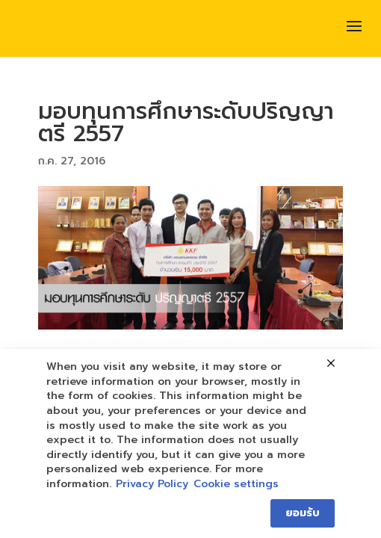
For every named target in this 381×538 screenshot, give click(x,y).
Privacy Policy (152, 484)
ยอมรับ (302, 513)
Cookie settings (236, 484)
